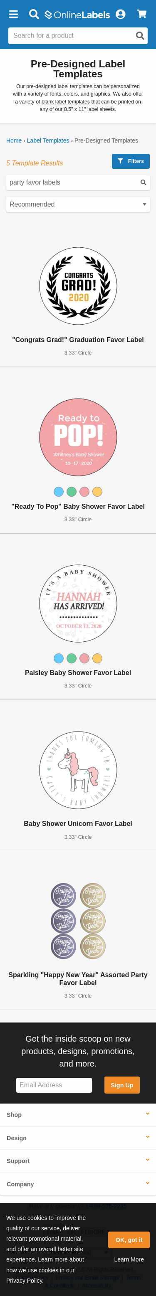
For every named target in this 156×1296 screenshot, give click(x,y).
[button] (13, 14)
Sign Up (122, 1085)
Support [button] (18, 1161)
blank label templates (66, 102)
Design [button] (17, 1138)
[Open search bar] (34, 14)
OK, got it (129, 1240)
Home (14, 140)
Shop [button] (14, 1114)
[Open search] (140, 35)
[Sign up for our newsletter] (54, 1085)
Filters (131, 161)
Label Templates (48, 140)
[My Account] (120, 14)
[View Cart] (142, 14)
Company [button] (20, 1184)
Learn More (129, 1259)
